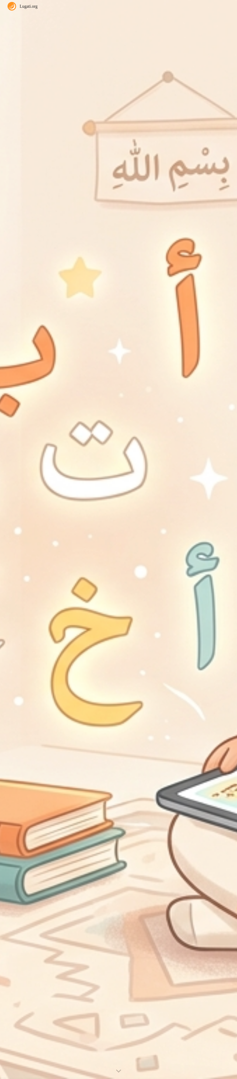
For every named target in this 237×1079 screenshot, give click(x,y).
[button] (118, 1071)
